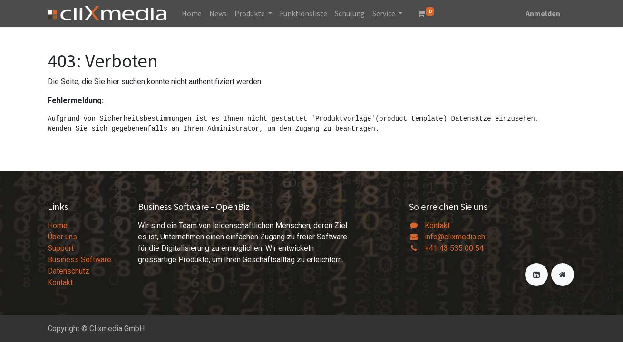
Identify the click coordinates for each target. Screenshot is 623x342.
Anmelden (543, 13)
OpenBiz (233, 206)
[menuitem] (191, 13)
